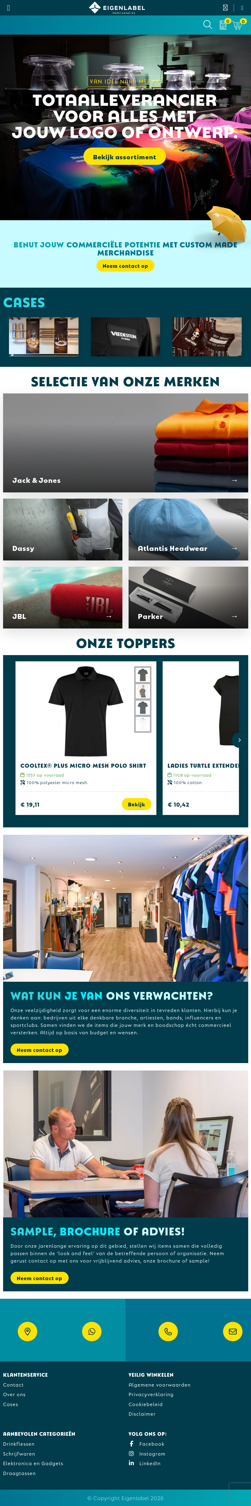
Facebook (146, 1443)
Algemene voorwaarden (160, 1384)
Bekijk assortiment (124, 156)
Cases (10, 1404)
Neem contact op (125, 265)
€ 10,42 (178, 804)
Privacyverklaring (151, 1394)
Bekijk (136, 804)
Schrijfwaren (19, 1453)
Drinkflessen (19, 1443)
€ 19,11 (30, 804)
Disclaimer (142, 1413)
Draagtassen (19, 1473)
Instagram (147, 1453)
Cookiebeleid (146, 1404)
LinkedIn (145, 1463)
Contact (13, 1384)
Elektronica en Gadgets (33, 1463)
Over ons (14, 1394)
